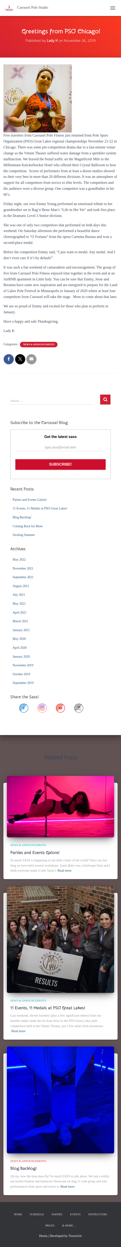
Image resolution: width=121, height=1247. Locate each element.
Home (18, 1214)
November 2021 (23, 568)
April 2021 (20, 612)
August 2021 (21, 586)
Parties (57, 1214)
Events (75, 1214)
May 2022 (19, 559)
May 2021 (19, 603)
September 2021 (23, 577)
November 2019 (23, 665)
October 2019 (21, 674)
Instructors (97, 1214)
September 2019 (23, 683)
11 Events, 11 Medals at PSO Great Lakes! (40, 508)
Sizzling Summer (24, 535)
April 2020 (20, 647)
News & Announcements (38, 344)
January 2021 (21, 630)
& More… (69, 1225)
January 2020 (21, 656)
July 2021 (19, 594)
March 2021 (20, 621)
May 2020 (19, 639)
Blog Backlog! (22, 517)
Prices (50, 1225)
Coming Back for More (28, 526)
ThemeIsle (75, 1236)
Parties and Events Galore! (30, 499)
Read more (65, 870)
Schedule (37, 1214)
